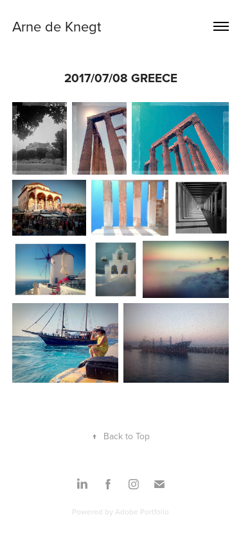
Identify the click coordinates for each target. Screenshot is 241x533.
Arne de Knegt (56, 26)
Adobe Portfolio (142, 511)
